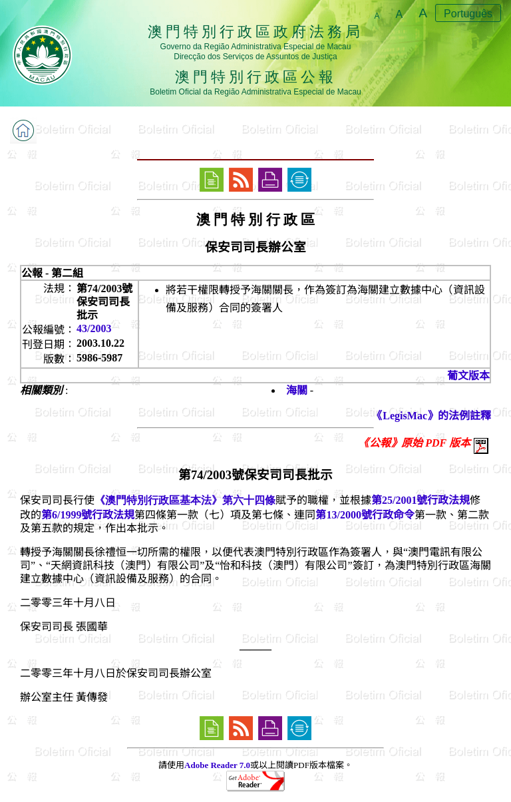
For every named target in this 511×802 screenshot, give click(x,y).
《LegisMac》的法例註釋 (431, 415)
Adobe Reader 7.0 (217, 765)
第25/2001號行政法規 (420, 500)
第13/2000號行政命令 (364, 514)
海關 (296, 390)
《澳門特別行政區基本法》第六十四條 (184, 500)
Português (468, 13)
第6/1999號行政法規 (87, 514)
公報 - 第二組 (52, 273)
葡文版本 (468, 375)
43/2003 (94, 328)
